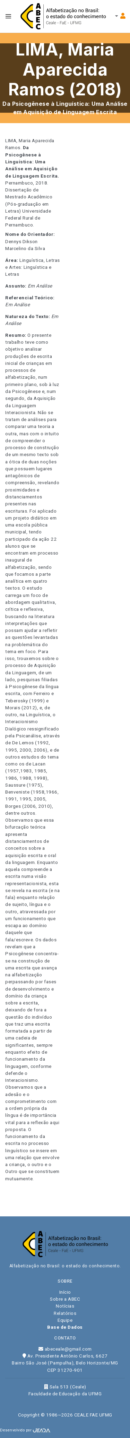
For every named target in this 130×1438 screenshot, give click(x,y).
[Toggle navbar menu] (8, 16)
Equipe (65, 1320)
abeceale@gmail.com (65, 1349)
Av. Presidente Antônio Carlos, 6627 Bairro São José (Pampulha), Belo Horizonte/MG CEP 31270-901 (65, 1363)
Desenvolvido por (25, 1430)
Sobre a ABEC (65, 1299)
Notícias (65, 1306)
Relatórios (65, 1313)
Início (65, 1292)
